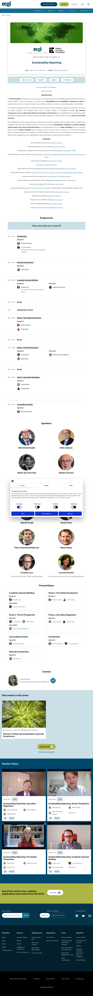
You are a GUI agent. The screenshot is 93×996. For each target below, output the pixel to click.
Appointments (50, 933)
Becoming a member (35, 943)
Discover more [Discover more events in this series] (46, 747)
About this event (26, 80)
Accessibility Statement (46, 987)
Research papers (22, 937)
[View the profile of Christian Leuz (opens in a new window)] (27, 562)
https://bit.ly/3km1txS (62, 192)
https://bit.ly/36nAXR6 (68, 168)
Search (88, 4)
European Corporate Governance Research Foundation (79, 953)
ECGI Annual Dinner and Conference (67, 948)
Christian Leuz (25, 287)
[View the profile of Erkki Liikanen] (66, 437)
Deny (22, 513)
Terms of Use (65, 979)
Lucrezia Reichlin (66, 573)
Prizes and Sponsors (23, 952)
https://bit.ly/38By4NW (54, 196)
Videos (4, 947)
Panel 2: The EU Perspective (28, 348)
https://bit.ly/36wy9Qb (55, 143)
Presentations (67, 80)
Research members (52, 940)
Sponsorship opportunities (36, 948)
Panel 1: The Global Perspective (30, 318)
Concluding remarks (25, 404)
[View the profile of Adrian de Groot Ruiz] (27, 462)
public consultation (36, 99)
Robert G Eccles (57, 599)
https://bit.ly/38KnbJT (58, 146)
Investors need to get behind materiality (59, 176)
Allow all (70, 513)
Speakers (54, 80)
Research (20, 933)
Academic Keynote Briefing (28, 280)
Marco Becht (11, 867)
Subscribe (74, 4)
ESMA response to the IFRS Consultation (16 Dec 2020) (46, 207)
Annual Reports (80, 960)
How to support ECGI (36, 938)
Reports (19, 940)
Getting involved (37, 933)
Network (61, 10)
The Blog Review (7, 950)
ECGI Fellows (50, 937)
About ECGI (83, 10)
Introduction (22, 236)
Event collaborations (65, 959)
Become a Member (49, 4)
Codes (4, 937)
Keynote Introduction (26, 262)
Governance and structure (81, 941)
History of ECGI (80, 937)
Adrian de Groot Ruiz (19, 606)
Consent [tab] (22, 485)
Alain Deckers (17, 621)
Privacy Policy (50, 979)
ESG (5, 818)
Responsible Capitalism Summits (67, 954)
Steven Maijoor (56, 621)
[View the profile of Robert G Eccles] (66, 462)
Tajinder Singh (70, 621)
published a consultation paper (35, 101)
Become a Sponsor (58, 915)
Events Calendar (66, 937)
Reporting (12, 818)
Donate (64, 4)
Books (4, 944)
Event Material (52, 87)
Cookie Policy (80, 979)
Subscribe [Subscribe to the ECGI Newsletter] (55, 892)
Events (72, 10)
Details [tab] (46, 485)
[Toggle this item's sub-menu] (44, 10)
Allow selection (46, 513)
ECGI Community (37, 953)
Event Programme (46, 91)
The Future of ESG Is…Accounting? (40, 188)
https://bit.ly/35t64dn (55, 161)
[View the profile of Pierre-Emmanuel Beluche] (27, 537)
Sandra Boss (71, 599)
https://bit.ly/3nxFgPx (69, 150)
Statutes (78, 946)
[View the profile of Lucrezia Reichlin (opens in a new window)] (66, 562)
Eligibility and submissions (21, 948)
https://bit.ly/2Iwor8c (56, 203)
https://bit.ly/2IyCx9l (57, 184)
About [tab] (71, 485)
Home (3, 15)
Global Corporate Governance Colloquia (66, 942)
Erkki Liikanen (17, 658)
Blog (3, 940)
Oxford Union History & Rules (18, 979)
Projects (50, 10)
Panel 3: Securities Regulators (29, 377)
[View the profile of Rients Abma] (66, 537)
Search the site (6, 911)
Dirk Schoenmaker (18, 643)
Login (82, 4)
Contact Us (36, 979)
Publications (38, 10)
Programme (41, 80)
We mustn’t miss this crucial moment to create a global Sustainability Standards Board (57, 172)
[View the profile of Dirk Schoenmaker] (27, 437)
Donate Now (45, 915)
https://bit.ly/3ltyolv (57, 200)
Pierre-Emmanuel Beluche (21, 628)
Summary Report (41, 87)
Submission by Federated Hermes (46, 165)
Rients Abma (30, 621)
